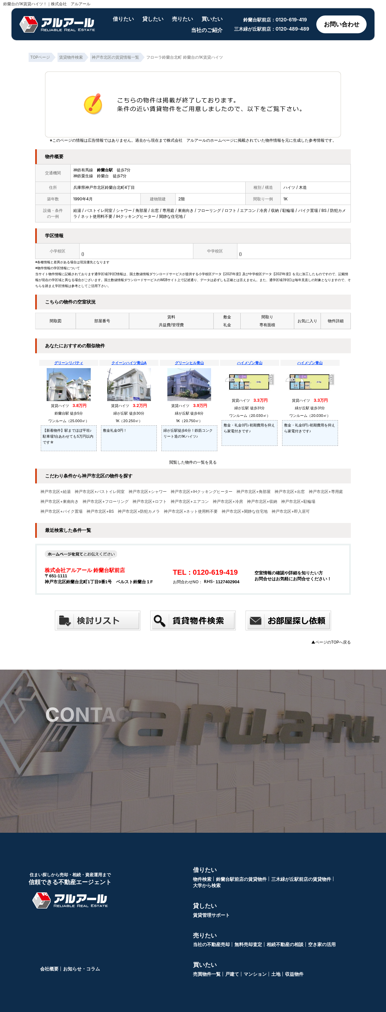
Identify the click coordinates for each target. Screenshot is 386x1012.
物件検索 (202, 879)
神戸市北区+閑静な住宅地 (245, 511)
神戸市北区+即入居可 (291, 511)
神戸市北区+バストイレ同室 (100, 491)
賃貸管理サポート (211, 915)
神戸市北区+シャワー (148, 491)
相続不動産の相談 (285, 944)
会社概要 (49, 968)
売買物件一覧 (207, 974)
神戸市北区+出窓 (290, 491)
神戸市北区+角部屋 (253, 491)
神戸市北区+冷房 (228, 501)
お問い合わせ (341, 24)
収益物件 (294, 974)
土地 (275, 974)
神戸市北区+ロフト (150, 501)
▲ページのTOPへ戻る (331, 642)
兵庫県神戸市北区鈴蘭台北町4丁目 (104, 187)
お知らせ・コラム (81, 968)
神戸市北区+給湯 (55, 491)
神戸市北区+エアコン (190, 501)
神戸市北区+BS (100, 511)
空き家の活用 (322, 944)
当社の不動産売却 (211, 944)
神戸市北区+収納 (262, 501)
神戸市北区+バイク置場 (61, 511)
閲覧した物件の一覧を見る (193, 462)
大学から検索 (207, 885)
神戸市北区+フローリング (106, 501)
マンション (255, 974)
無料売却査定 (248, 944)
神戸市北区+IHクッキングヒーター (201, 491)
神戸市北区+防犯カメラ (139, 511)
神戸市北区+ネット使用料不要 (191, 511)
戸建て (232, 974)
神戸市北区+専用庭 (326, 491)
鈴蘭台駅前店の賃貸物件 (241, 879)
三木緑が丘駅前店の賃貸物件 (301, 879)
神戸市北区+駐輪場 (298, 501)
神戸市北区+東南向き (59, 501)
